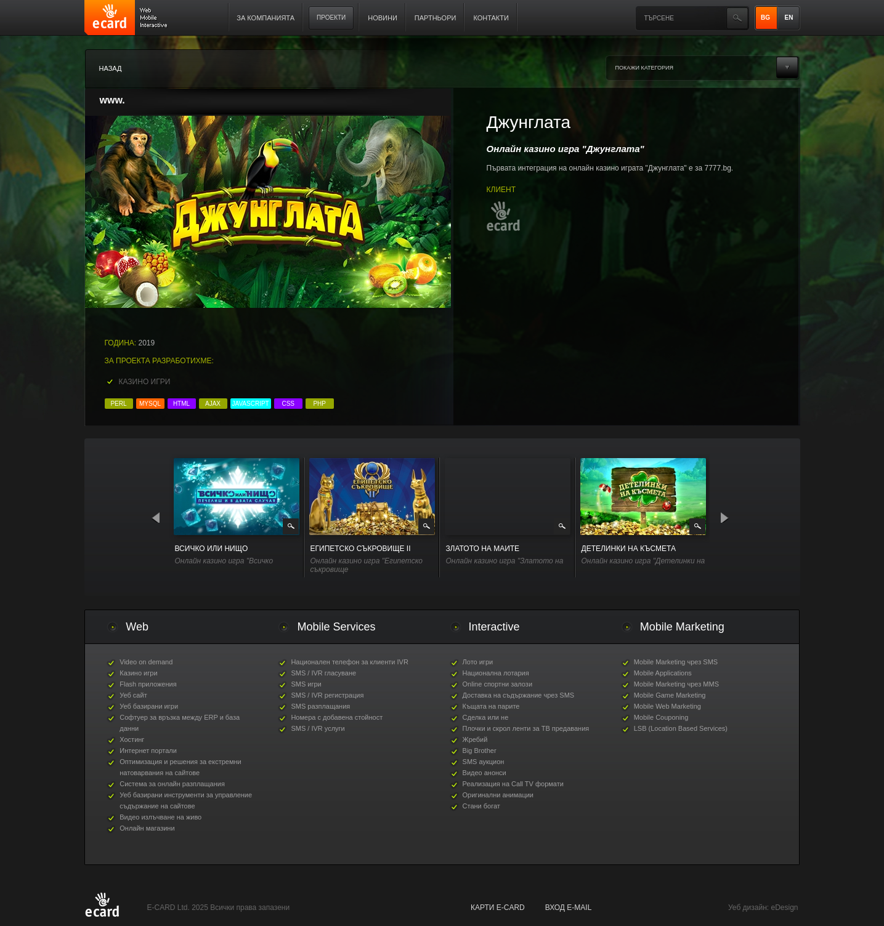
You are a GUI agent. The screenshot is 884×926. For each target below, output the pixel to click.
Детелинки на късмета (629, 548)
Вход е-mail (568, 907)
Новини (382, 18)
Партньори (435, 18)
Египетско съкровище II (360, 548)
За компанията (265, 18)
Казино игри (145, 381)
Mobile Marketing (682, 627)
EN (789, 17)
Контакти (491, 18)
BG (765, 17)
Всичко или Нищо (211, 548)
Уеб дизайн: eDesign (763, 907)
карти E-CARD (498, 907)
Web (137, 627)
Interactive (494, 627)
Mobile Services (336, 627)
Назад (110, 68)
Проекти (331, 17)
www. (112, 100)
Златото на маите (483, 548)
